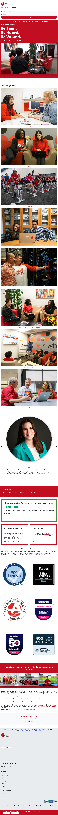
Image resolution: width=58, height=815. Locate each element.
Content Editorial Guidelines (32, 806)
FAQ (34, 541)
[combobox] (29, 12)
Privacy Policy (20, 805)
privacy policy (41, 811)
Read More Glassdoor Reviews (11, 518)
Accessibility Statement (44, 805)
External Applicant (44, 21)
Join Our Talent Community (21, 21)
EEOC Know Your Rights (29, 721)
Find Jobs (29, 17)
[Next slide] (56, 447)
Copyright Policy (37, 805)
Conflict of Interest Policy (7, 806)
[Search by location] (29, 14)
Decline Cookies (15, 813)
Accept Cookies (6, 813)
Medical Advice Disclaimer (28, 805)
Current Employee (33, 21)
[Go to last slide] (2, 447)
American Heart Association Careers (10, 805)
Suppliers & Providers (41, 806)
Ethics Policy (52, 805)
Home (2, 7)
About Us (6, 7)
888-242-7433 (53, 692)
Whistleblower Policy (22, 806)
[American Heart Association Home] (9, 3)
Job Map (12, 21)
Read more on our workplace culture (12, 541)
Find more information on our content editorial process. (31, 730)
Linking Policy (15, 806)
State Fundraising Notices (50, 806)
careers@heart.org (48, 534)
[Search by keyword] (29, 12)
